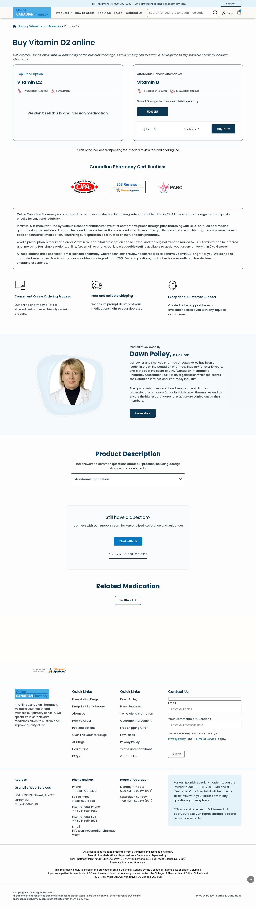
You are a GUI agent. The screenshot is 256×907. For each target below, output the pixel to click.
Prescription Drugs (85, 699)
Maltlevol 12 (128, 600)
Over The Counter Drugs (89, 735)
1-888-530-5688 (83, 801)
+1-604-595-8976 (84, 821)
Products (62, 13)
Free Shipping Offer (134, 728)
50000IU (152, 111)
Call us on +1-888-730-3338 (128, 554)
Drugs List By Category (88, 706)
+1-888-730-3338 (121, 4)
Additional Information (128, 479)
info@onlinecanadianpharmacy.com (164, 4)
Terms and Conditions (136, 749)
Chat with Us (128, 541)
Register (230, 3)
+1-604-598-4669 (85, 811)
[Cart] (239, 14)
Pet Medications (83, 728)
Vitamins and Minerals (45, 26)
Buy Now (223, 129)
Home (22, 26)
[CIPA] (84, 187)
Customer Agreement (136, 721)
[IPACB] (171, 187)
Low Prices (127, 735)
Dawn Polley (128, 699)
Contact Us (134, 13)
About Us (104, 13)
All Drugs (78, 742)
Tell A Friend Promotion (136, 714)
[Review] (128, 187)
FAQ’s (118, 13)
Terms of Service (205, 739)
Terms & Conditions (228, 895)
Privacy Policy (130, 742)
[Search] (215, 13)
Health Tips (80, 749)
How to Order (84, 13)
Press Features (130, 706)
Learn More (145, 413)
